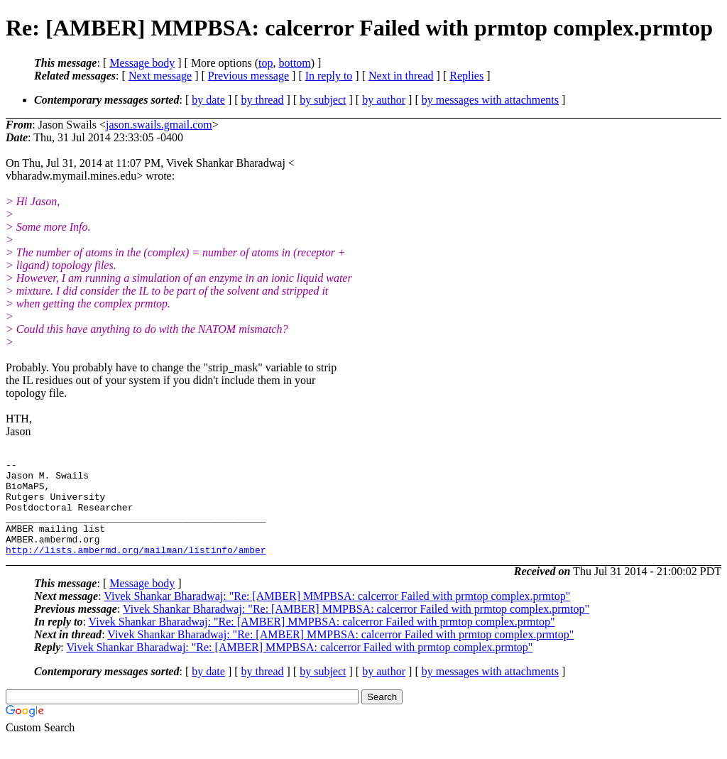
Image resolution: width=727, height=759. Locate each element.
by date (208, 100)
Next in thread (401, 76)
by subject (323, 100)
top (265, 63)
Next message (160, 76)
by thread (262, 100)
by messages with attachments (490, 100)
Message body (142, 63)
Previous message (248, 76)
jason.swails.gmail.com (159, 125)
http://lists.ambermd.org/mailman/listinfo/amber (136, 568)
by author (383, 100)
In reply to (329, 76)
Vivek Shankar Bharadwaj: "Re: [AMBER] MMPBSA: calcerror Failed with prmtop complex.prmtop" (337, 615)
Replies (466, 76)
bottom (294, 63)
